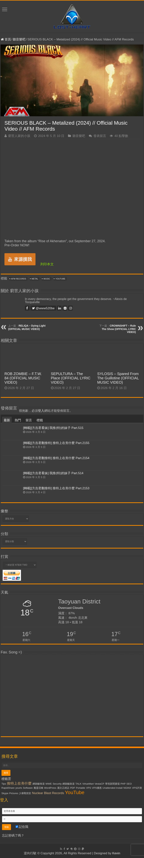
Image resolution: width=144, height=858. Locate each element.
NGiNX (127, 787)
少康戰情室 (25, 793)
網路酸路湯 (68, 783)
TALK (78, 783)
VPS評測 (137, 787)
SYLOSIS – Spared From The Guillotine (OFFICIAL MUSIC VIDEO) (118, 378)
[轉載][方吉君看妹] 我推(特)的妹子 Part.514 (53, 473)
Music (46, 279)
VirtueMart (88, 783)
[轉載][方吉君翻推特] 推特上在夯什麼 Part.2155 (56, 443)
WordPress (50, 787)
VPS (88, 787)
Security (57, 783)
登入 (41, 411)
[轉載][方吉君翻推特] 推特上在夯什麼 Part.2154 (56, 458)
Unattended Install (112, 787)
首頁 (6, 39)
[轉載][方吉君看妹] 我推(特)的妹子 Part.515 (53, 428)
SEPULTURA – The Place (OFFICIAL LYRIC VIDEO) (70, 378)
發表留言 (99, 136)
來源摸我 (20, 259)
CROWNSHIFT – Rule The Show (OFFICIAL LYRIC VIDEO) (119, 329)
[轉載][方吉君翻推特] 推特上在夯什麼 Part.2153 (56, 488)
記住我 (22, 827)
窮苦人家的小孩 (19, 136)
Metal (35, 279)
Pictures (13, 793)
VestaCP (99, 783)
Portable (80, 787)
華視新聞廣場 (112, 783)
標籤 (40, 420)
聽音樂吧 (19, 39)
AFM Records (18, 279)
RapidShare (7, 787)
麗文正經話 (63, 787)
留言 (29, 420)
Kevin (116, 853)
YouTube (60, 279)
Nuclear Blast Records (48, 793)
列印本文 (47, 264)
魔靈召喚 (38, 787)
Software (28, 787)
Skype (4, 793)
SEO (129, 783)
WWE (49, 783)
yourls (18, 787)
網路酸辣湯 (39, 783)
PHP (122, 783)
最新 (7, 420)
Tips (3, 783)
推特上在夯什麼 (19, 783)
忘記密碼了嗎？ (13, 835)
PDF (72, 787)
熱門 (18, 420)
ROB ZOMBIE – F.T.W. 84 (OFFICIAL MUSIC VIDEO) (23, 378)
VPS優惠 (97, 787)
